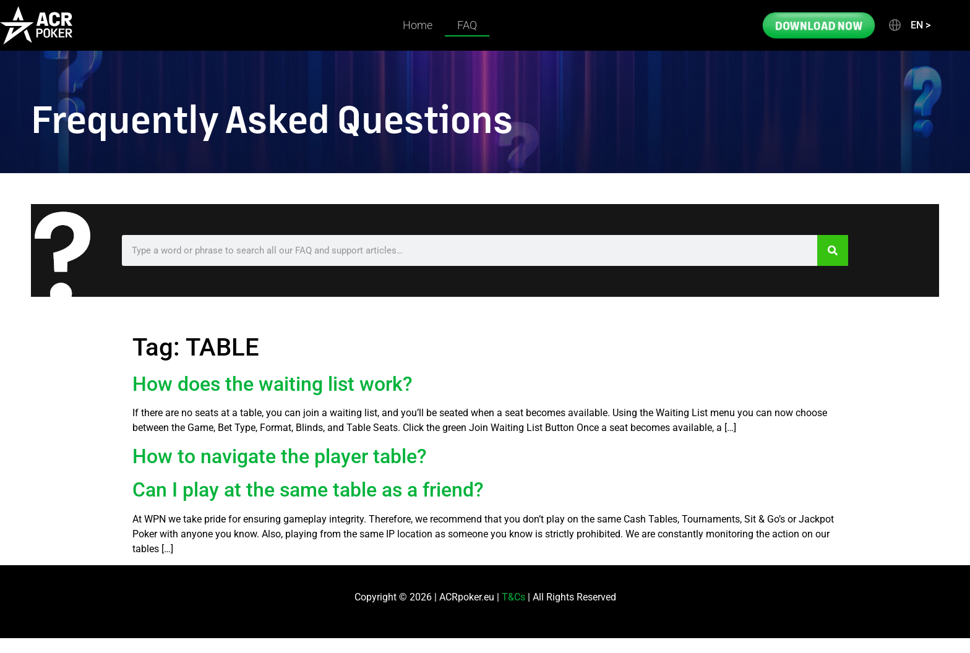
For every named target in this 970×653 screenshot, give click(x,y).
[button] (908, 25)
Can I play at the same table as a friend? (308, 489)
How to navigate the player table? (279, 456)
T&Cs (513, 597)
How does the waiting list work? (272, 384)
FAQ (467, 25)
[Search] (832, 250)
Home (417, 25)
